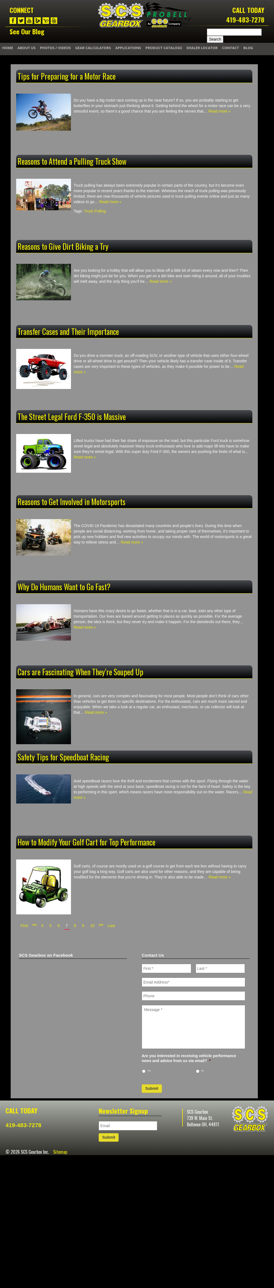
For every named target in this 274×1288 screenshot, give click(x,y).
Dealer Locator (202, 47)
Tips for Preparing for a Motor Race (67, 76)
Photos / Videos (55, 47)
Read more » (219, 111)
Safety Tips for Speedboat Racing (63, 757)
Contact (230, 47)
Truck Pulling (95, 211)
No (202, 1070)
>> (101, 925)
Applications (128, 47)
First (24, 925)
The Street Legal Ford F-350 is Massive (72, 416)
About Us (27, 47)
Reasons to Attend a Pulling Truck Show (72, 161)
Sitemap (60, 1152)
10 (92, 925)
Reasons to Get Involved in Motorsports (71, 501)
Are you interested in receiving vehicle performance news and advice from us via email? (189, 1058)
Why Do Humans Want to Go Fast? (64, 586)
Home (7, 47)
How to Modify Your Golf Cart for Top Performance (86, 842)
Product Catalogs (163, 47)
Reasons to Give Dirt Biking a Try (63, 246)
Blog (248, 47)
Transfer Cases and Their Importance (68, 331)
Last (111, 925)
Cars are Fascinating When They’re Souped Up (80, 671)
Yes (149, 1070)
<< (34, 925)
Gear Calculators (93, 47)
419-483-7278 (245, 19)
